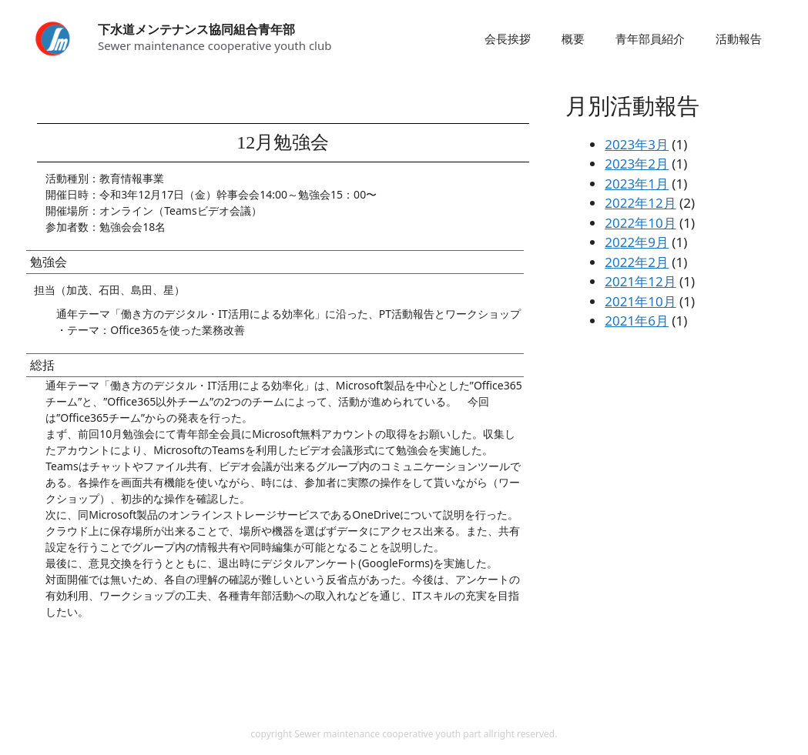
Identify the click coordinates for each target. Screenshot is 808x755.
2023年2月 (637, 163)
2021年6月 (637, 320)
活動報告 (739, 38)
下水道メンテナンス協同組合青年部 (196, 29)
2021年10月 (640, 301)
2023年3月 (637, 144)
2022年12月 (640, 203)
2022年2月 (637, 262)
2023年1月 (637, 183)
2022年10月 (640, 223)
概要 (573, 38)
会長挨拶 (507, 38)
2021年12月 (640, 281)
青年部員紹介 (650, 38)
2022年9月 (637, 242)
